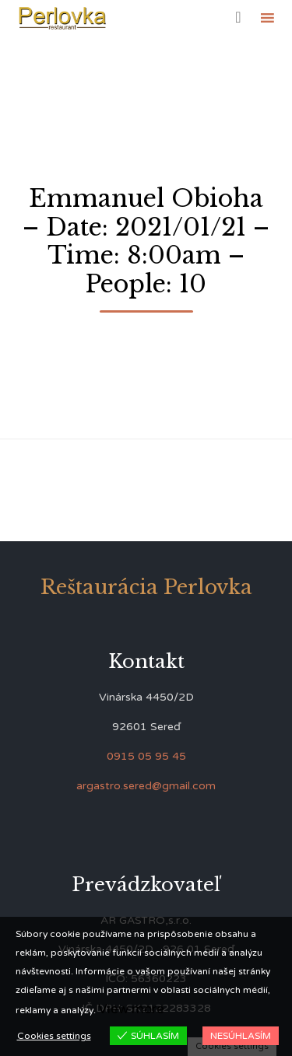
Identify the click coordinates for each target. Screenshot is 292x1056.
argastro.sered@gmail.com (146, 785)
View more (131, 1009)
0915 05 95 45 (146, 756)
